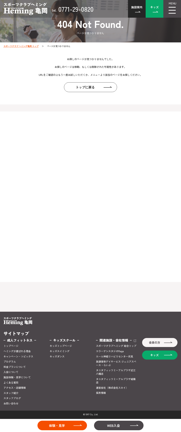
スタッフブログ (12, 398)
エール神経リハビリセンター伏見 (114, 356)
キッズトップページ (61, 346)
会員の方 (154, 342)
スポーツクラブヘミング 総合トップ (116, 346)
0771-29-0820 (73, 8)
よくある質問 (11, 382)
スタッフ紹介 (11, 393)
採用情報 (101, 393)
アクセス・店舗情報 (15, 387)
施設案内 (136, 7)
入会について (11, 372)
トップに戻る (85, 87)
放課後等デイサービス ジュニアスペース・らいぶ (116, 363)
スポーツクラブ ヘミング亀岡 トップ (21, 46)
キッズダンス (57, 356)
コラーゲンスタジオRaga (110, 351)
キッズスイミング (59, 351)
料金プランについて (15, 367)
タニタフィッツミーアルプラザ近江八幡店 (116, 372)
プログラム (10, 361)
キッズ (154, 7)
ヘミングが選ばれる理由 (17, 351)
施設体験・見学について (17, 377)
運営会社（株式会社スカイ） (112, 387)
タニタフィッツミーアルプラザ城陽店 (116, 380)
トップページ (11, 346)
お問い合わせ (11, 403)
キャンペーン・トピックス (18, 356)
